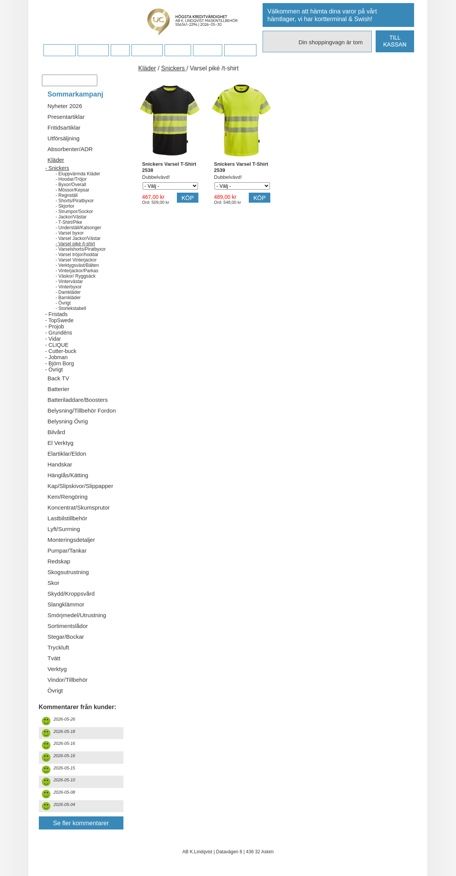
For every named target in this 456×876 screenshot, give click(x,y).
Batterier (59, 389)
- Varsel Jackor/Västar (78, 238)
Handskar (60, 464)
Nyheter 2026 (65, 106)
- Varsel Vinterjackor (76, 260)
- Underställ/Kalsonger (79, 227)
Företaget (146, 50)
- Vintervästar (69, 281)
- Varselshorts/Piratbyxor (81, 249)
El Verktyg (61, 443)
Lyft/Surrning (64, 529)
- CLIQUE (57, 345)
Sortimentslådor (68, 626)
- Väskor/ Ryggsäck (76, 276)
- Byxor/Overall (71, 184)
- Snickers (57, 168)
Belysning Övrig (68, 421)
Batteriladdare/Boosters (78, 399)
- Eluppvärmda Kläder (78, 174)
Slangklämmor (66, 604)
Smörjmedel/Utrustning (77, 615)
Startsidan (59, 50)
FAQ (120, 50)
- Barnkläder (68, 297)
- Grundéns (58, 333)
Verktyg (57, 669)
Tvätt (54, 658)
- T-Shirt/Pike (69, 222)
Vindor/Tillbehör (68, 679)
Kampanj (207, 50)
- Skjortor (65, 206)
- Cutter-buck (61, 351)
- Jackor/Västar (71, 217)
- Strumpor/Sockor (74, 211)
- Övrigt (63, 303)
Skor (54, 583)
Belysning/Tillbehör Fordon (82, 410)
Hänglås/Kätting (68, 475)
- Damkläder (68, 292)
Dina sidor (240, 50)
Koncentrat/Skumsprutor (79, 507)
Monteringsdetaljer (71, 539)
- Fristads (56, 314)
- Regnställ (67, 195)
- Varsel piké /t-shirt (75, 243)
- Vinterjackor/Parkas (77, 270)
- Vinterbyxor (69, 287)
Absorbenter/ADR (70, 149)
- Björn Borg (59, 363)
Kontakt (177, 50)
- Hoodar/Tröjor (71, 179)
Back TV (58, 378)
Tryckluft (58, 647)
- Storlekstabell (71, 308)
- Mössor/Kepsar (73, 190)
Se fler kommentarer (81, 823)
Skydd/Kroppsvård (71, 593)
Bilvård (56, 432)
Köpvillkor (93, 50)
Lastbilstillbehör (67, 518)
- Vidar (53, 339)
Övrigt (55, 690)
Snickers (173, 68)
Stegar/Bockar (66, 636)
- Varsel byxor (70, 233)
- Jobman (56, 357)
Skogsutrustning (68, 572)
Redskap (59, 561)
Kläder (56, 160)
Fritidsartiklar (64, 127)
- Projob (54, 326)
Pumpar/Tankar (67, 550)
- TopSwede (59, 320)
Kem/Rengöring (68, 496)
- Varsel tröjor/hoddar (77, 254)
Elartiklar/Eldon (67, 453)
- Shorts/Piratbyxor (75, 200)
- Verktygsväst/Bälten (77, 265)
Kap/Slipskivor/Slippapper (80, 486)
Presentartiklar (66, 116)
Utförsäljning (64, 138)
